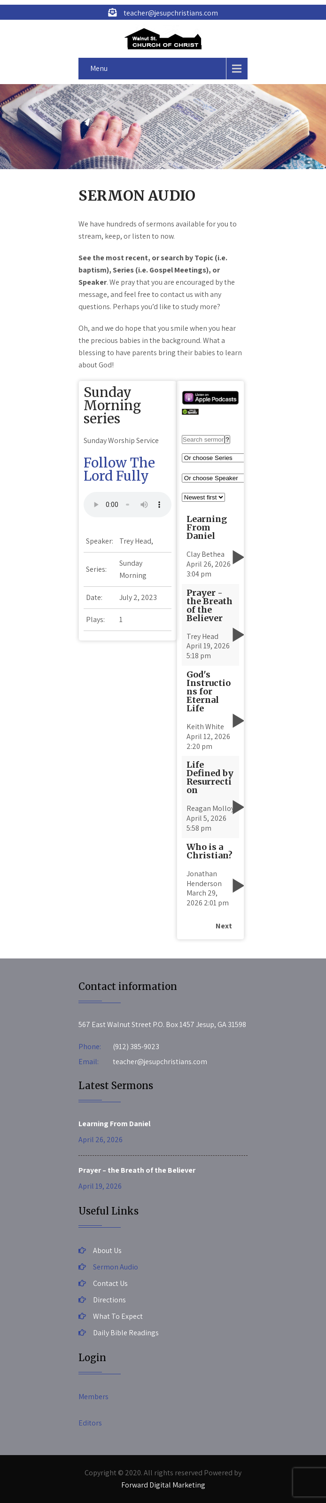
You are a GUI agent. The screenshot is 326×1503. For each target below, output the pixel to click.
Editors (90, 1423)
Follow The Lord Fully (119, 469)
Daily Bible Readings (126, 1333)
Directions (109, 1300)
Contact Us (110, 1283)
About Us (107, 1250)
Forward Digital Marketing (163, 1485)
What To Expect (118, 1316)
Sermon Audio (115, 1267)
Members (93, 1397)
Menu (99, 68)
